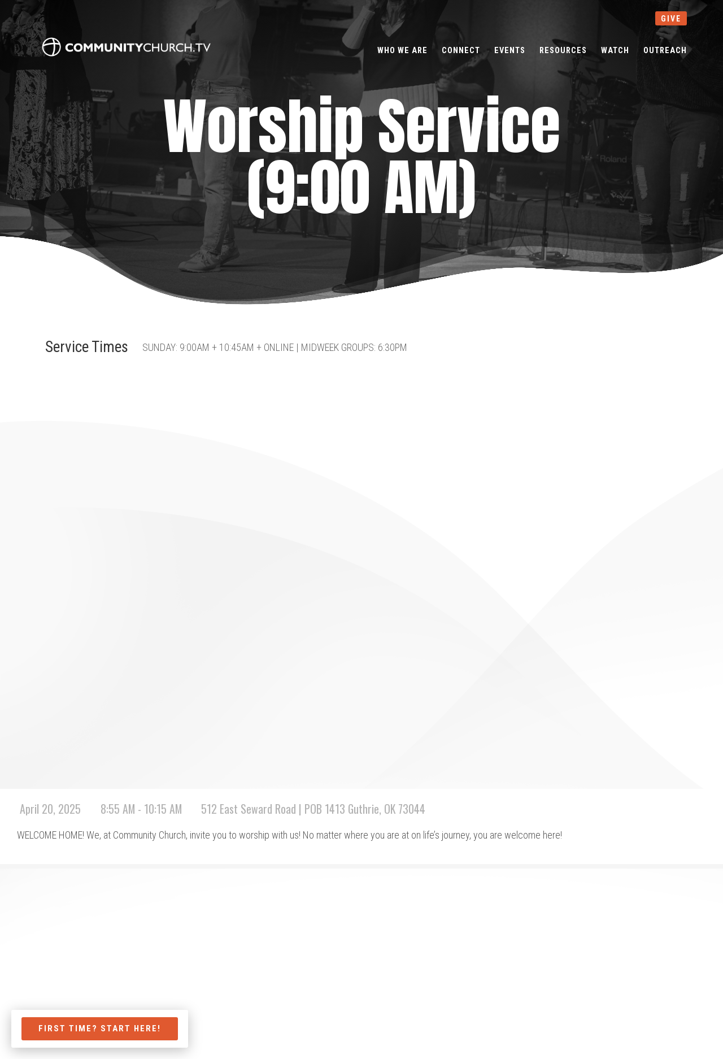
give (671, 18)
